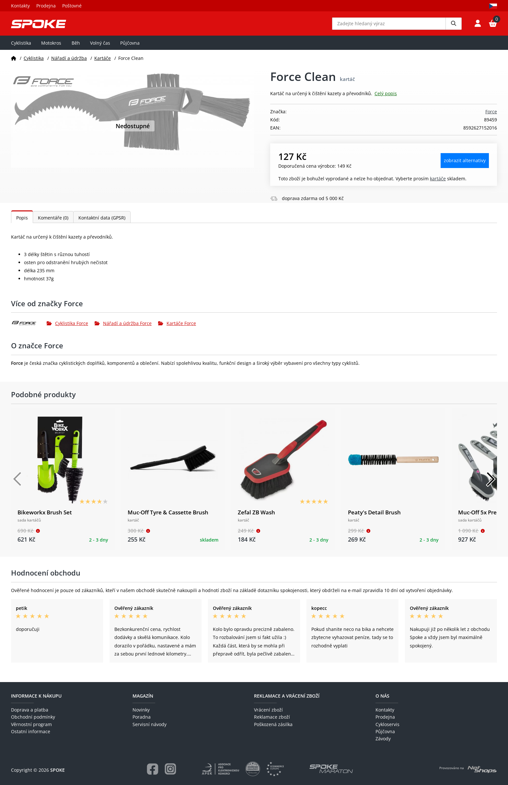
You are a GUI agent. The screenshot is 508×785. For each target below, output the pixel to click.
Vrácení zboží (268, 710)
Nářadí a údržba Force (123, 328)
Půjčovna (130, 47)
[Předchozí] (17, 484)
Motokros (51, 47)
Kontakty (20, 6)
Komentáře (53, 222)
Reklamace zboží (272, 717)
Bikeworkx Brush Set (44, 517)
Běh (76, 47)
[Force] (29, 327)
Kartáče (102, 63)
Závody (383, 738)
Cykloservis (387, 724)
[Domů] (13, 63)
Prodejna (46, 6)
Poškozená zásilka (273, 724)
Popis (22, 222)
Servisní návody (150, 724)
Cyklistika (21, 47)
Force (491, 116)
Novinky (141, 710)
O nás (382, 696)
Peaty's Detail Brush (374, 517)
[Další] (490, 484)
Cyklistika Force (67, 328)
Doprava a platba (29, 710)
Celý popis (386, 98)
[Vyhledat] (453, 26)
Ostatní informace (30, 731)
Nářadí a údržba (69, 63)
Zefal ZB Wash (256, 517)
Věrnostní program (31, 724)
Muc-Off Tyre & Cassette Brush (168, 517)
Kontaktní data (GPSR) (101, 222)
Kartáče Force (177, 328)
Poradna (142, 717)
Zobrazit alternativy (465, 165)
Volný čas (100, 47)
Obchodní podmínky (33, 717)
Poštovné (72, 6)
